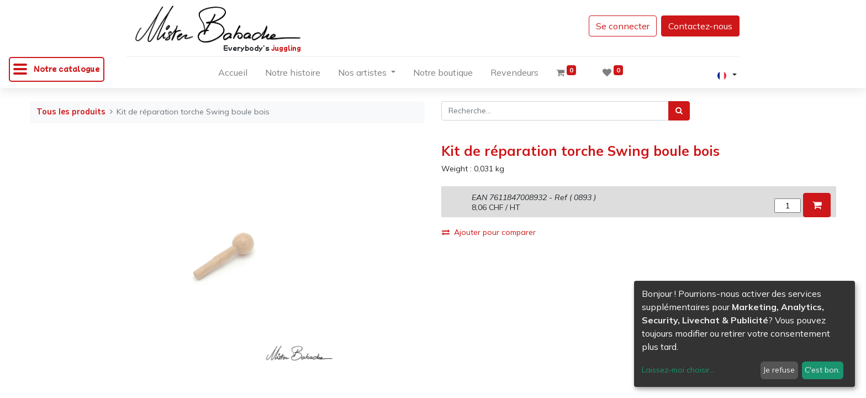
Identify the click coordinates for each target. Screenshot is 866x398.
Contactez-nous (700, 26)
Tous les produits (70, 112)
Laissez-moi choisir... (678, 370)
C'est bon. (822, 370)
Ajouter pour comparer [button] (489, 232)
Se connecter (623, 26)
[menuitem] (232, 74)
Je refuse (779, 370)
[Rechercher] (679, 111)
